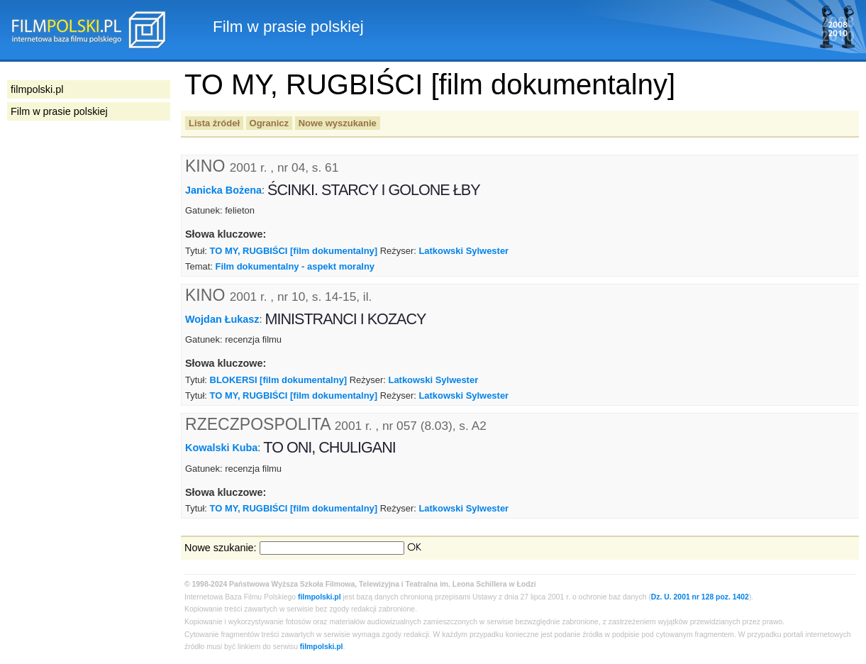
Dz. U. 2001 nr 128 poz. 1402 (700, 597)
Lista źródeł (214, 123)
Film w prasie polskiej (59, 111)
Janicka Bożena (223, 190)
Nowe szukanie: (220, 547)
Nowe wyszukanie (338, 123)
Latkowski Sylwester (463, 250)
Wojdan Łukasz (222, 319)
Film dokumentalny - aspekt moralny (294, 266)
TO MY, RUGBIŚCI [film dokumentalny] (294, 250)
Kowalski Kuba (221, 447)
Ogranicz (269, 123)
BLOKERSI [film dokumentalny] (279, 380)
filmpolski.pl (319, 597)
